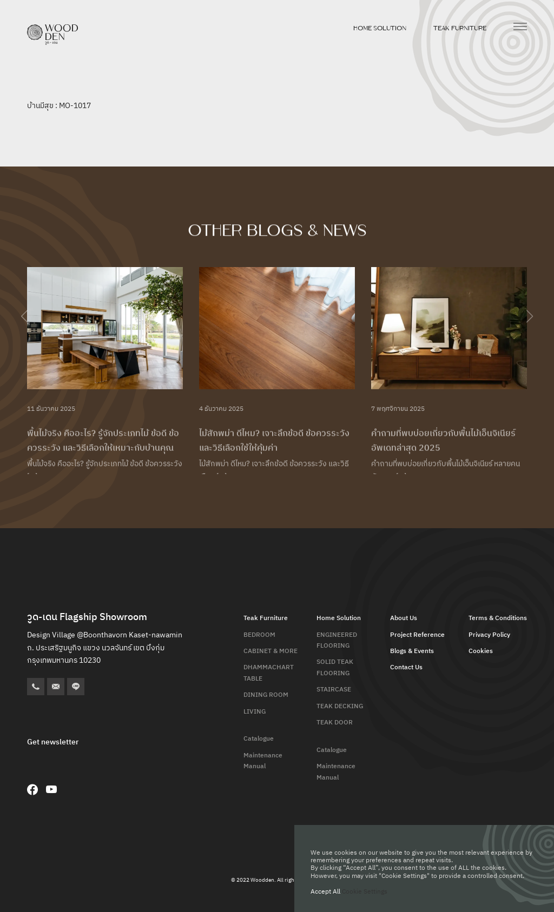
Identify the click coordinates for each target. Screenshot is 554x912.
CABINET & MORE (270, 651)
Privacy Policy (489, 635)
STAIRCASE (333, 689)
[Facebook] (32, 789)
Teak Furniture (459, 28)
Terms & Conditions (498, 618)
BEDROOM (259, 635)
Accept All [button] (325, 892)
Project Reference (417, 635)
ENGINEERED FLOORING (336, 640)
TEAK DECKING (339, 706)
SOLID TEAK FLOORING (334, 667)
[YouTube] (51, 789)
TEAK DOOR (334, 722)
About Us (403, 618)
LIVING (254, 712)
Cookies (481, 651)
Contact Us (406, 667)
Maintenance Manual (262, 760)
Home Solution (379, 28)
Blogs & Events (412, 651)
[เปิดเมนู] (520, 26)
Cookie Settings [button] (364, 892)
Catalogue (258, 739)
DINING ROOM (265, 695)
